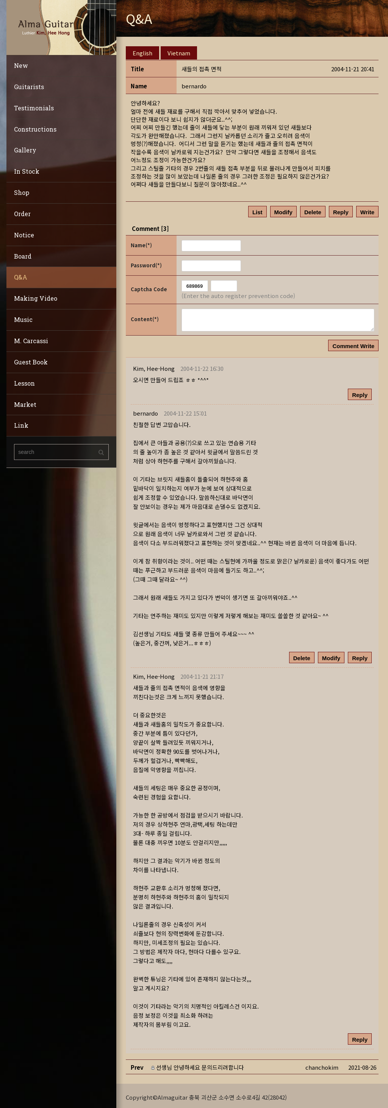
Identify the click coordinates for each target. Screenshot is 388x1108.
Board (22, 256)
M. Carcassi (31, 341)
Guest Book (31, 362)
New (21, 65)
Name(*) (141, 242)
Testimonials (34, 108)
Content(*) (145, 316)
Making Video (35, 298)
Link (21, 425)
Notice (24, 235)
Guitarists (29, 87)
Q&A (20, 277)
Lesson (24, 383)
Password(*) (146, 262)
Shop (21, 192)
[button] (154, 366)
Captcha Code (149, 286)
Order (22, 214)
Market (25, 404)
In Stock (26, 171)
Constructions (35, 129)
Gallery (25, 150)
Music (23, 319)
